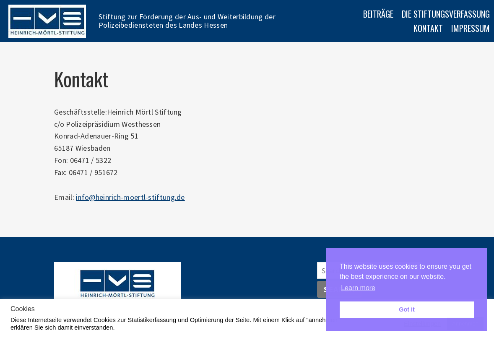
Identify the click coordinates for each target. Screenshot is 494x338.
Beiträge (378, 14)
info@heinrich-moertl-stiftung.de (130, 197)
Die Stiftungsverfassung (446, 14)
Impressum (470, 28)
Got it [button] (407, 309)
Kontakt (428, 28)
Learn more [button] (358, 287)
